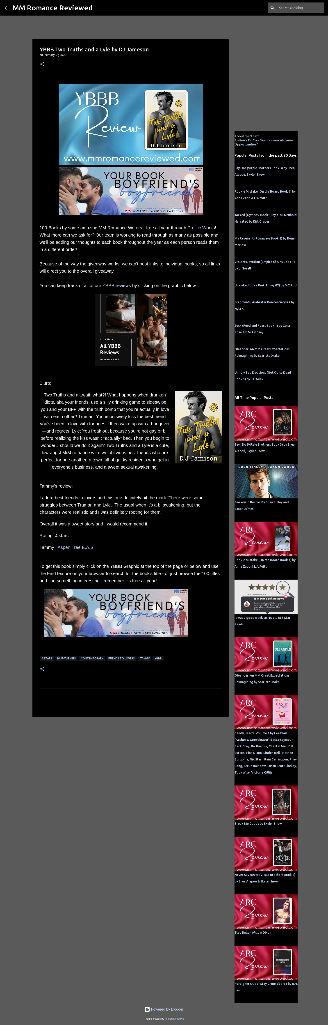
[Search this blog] (300, 7)
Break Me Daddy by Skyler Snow (258, 823)
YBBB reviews (116, 285)
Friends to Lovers (121, 658)
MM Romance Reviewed (53, 8)
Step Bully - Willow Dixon (253, 932)
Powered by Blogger (164, 1009)
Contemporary (92, 658)
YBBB (158, 658)
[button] (42, 64)
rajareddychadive (174, 1018)
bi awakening (66, 658)
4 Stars (46, 658)
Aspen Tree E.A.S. (76, 547)
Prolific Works (201, 227)
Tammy (145, 658)
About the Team (247, 136)
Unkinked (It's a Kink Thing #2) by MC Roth (266, 285)
